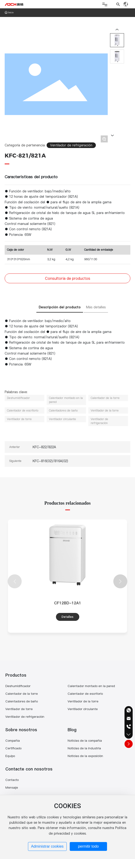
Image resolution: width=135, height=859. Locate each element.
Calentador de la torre (21, 693)
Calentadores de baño (21, 701)
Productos (15, 675)
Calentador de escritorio (85, 693)
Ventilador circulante (83, 709)
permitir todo (88, 846)
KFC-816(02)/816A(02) (50, 461)
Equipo (10, 756)
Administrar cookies (47, 846)
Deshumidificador (18, 686)
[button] (120, 581)
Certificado (13, 748)
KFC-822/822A (44, 447)
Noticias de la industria (84, 748)
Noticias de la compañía (85, 740)
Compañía (12, 740)
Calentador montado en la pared (91, 686)
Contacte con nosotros (28, 769)
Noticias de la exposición (85, 756)
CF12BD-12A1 (67, 603)
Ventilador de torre (19, 709)
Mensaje (11, 787)
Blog (72, 730)
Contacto (12, 780)
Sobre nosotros (21, 730)
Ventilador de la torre (83, 701)
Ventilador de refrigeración (71, 145)
